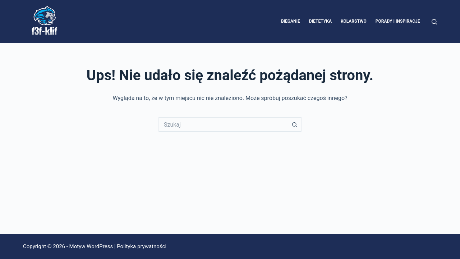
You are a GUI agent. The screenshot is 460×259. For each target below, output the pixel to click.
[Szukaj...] (223, 124)
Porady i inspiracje (398, 21)
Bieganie (290, 21)
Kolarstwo (354, 21)
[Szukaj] (434, 21)
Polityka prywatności (141, 246)
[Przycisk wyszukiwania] (295, 124)
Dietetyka (320, 21)
